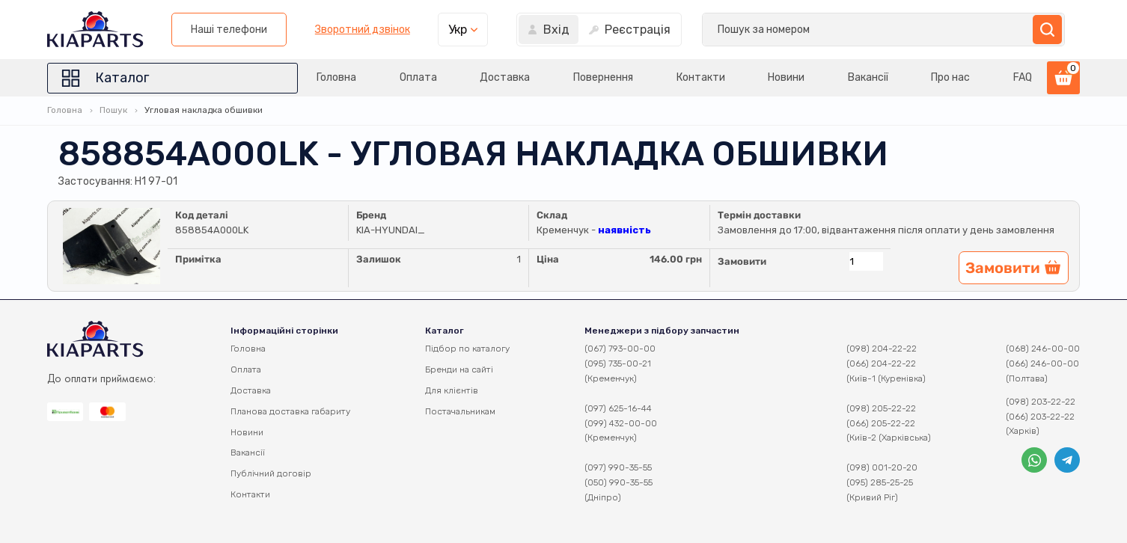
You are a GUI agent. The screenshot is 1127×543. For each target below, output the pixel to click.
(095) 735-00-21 (617, 363)
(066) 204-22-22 (881, 363)
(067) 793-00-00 (620, 348)
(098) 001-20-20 (881, 467)
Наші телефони (620, 29)
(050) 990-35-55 (618, 482)
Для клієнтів (451, 390)
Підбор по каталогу (467, 348)
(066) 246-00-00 (1042, 363)
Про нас (948, 77)
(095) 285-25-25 (879, 482)
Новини (778, 77)
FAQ (1022, 77)
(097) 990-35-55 (618, 467)
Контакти (689, 77)
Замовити (742, 261)
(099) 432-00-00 (620, 423)
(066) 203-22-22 (1040, 416)
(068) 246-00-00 (1043, 348)
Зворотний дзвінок (753, 30)
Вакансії (863, 77)
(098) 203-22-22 (1040, 401)
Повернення (590, 77)
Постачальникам (460, 411)
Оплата (399, 77)
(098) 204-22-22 (881, 348)
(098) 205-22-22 (881, 408)
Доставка (489, 77)
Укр (849, 29)
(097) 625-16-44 (618, 408)
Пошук (113, 110)
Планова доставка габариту (290, 411)
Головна (315, 77)
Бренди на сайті (459, 369)
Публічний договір (270, 473)
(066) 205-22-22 (880, 423)
